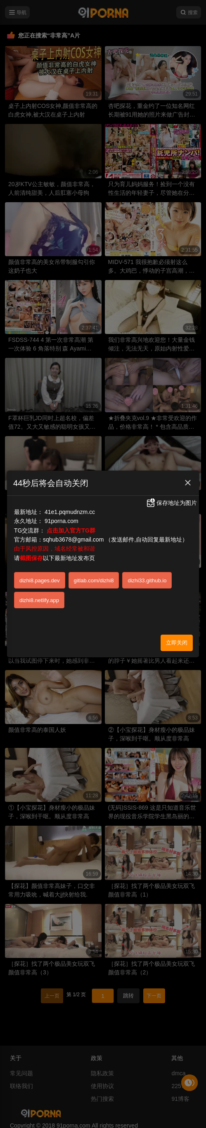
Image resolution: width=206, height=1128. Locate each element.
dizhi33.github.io (147, 580)
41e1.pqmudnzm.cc (70, 512)
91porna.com (61, 521)
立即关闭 (176, 643)
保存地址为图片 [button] (171, 503)
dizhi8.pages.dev (39, 580)
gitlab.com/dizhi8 (94, 580)
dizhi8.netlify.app (39, 600)
